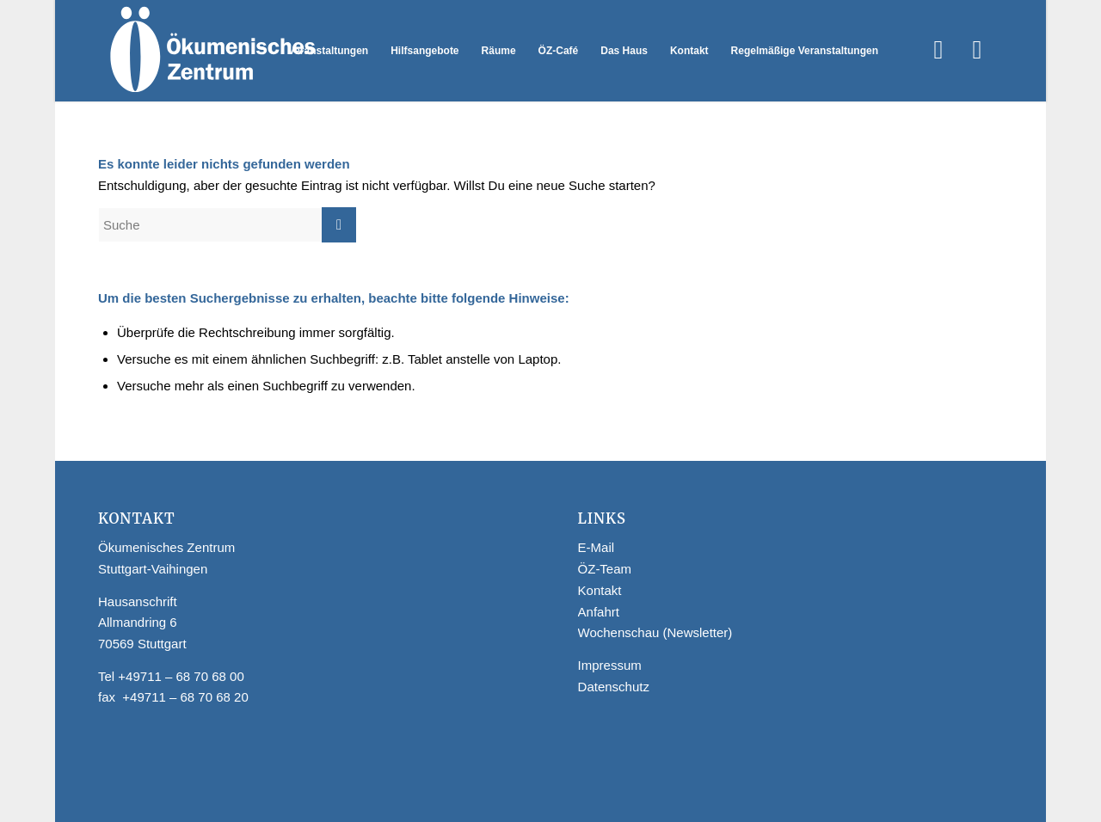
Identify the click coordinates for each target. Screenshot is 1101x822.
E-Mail (596, 547)
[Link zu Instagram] (977, 50)
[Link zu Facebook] (938, 50)
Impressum (610, 665)
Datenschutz (613, 686)
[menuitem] (328, 50)
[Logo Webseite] (211, 50)
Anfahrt (598, 611)
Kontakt (600, 590)
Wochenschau (619, 632)
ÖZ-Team (605, 568)
